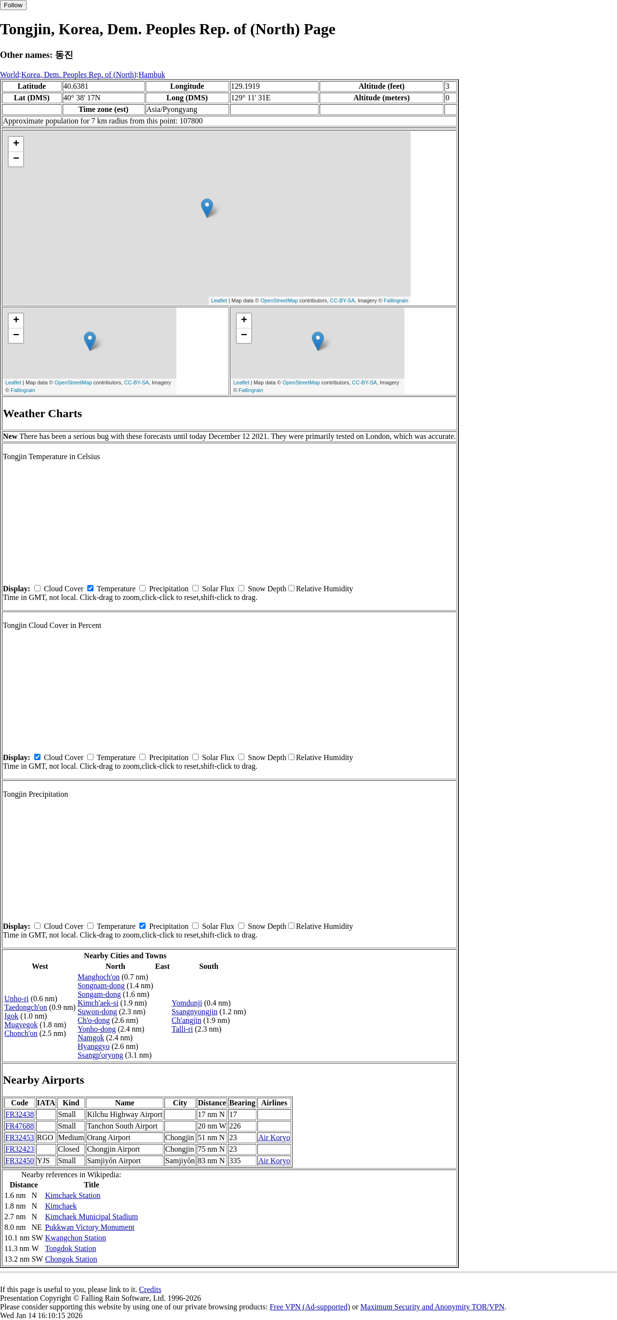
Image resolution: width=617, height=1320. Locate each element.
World (9, 74)
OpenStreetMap (279, 300)
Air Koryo (274, 1137)
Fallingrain (396, 300)
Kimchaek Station (72, 1195)
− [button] (16, 159)
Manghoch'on (99, 977)
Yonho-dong (97, 1029)
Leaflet (219, 300)
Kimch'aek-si (98, 1003)
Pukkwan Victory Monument (89, 1227)
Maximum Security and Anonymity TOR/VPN (433, 1307)
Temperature (116, 589)
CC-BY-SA (342, 300)
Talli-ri (182, 1029)
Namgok (91, 1038)
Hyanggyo (94, 1046)
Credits (150, 1289)
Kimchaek (61, 1206)
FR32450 (19, 1161)
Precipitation (168, 589)
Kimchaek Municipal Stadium (91, 1216)
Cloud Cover (63, 589)
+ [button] (16, 144)
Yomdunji (187, 1003)
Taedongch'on (25, 1007)
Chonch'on (21, 1033)
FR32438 (19, 1114)
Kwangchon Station (75, 1238)
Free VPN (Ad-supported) (309, 1307)
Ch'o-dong (94, 1020)
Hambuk (152, 74)
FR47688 (19, 1126)
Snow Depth (267, 589)
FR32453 (19, 1137)
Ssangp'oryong (100, 1055)
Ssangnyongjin (194, 1011)
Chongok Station (71, 1259)
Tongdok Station (70, 1248)
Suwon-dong (97, 1011)
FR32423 (19, 1149)
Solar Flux (218, 589)
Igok (11, 1016)
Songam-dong (99, 994)
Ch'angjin (186, 1020)
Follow (13, 5)
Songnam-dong (101, 985)
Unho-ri (16, 998)
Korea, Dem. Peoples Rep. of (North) (78, 74)
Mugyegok (21, 1025)
